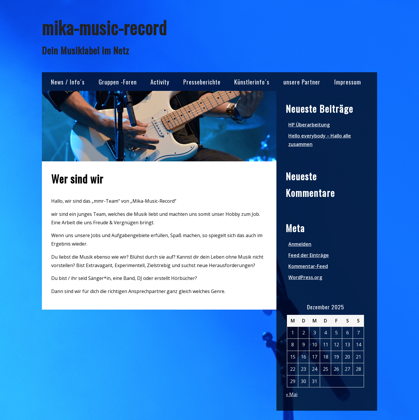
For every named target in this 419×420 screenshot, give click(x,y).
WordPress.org (305, 277)
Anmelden (299, 244)
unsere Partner (301, 81)
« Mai (291, 394)
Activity (159, 81)
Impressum (347, 81)
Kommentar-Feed (308, 266)
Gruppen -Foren (118, 81)
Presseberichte (202, 81)
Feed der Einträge (308, 255)
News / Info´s (68, 81)
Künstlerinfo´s (251, 81)
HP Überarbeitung (309, 124)
